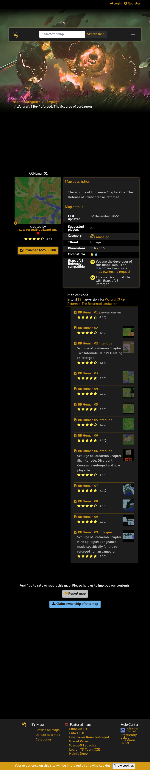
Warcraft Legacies (82, 746)
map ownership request (113, 272)
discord (101, 268)
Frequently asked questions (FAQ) (129, 739)
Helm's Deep (78, 754)
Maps (16, 102)
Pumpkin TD (78, 729)
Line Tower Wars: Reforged (89, 737)
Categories (32, 102)
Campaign (52, 102)
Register (132, 4)
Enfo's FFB (76, 733)
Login (116, 4)
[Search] (62, 34)
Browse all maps (48, 730)
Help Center (129, 724)
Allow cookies (124, 766)
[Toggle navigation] (133, 34)
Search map (95, 34)
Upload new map (48, 735)
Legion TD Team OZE (84, 750)
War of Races (79, 741)
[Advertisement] (75, 69)
